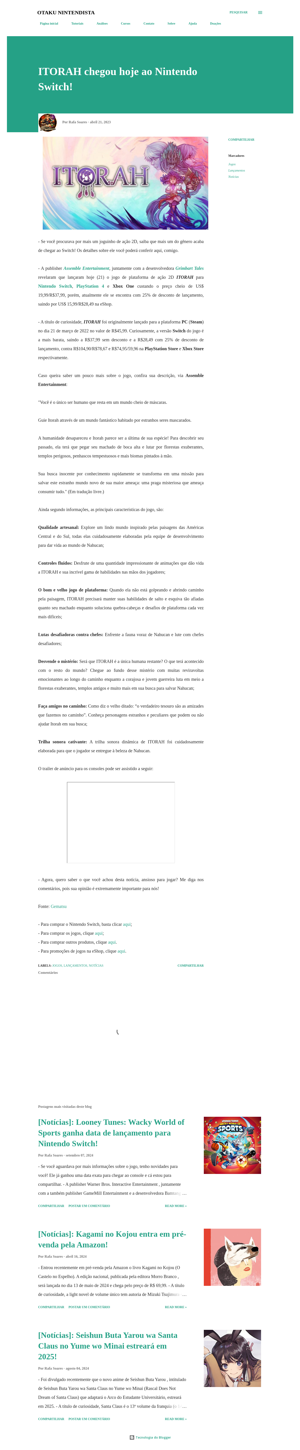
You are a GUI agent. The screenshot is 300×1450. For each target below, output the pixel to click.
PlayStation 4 (90, 286)
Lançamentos (236, 170)
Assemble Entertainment (86, 268)
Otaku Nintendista (66, 12)
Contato (146, 23)
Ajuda (190, 23)
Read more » (176, 1206)
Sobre (169, 23)
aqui (127, 924)
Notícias (233, 176)
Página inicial (46, 23)
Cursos (123, 23)
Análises (99, 23)
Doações (212, 23)
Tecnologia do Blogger (150, 1437)
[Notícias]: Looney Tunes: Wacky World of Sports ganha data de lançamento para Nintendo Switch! (111, 1133)
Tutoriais (75, 23)
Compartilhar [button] (241, 139)
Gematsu (59, 906)
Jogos (232, 164)
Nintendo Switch (55, 286)
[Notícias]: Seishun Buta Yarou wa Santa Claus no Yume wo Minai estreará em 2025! (108, 1346)
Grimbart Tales (190, 268)
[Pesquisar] (238, 12)
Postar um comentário (89, 1206)
